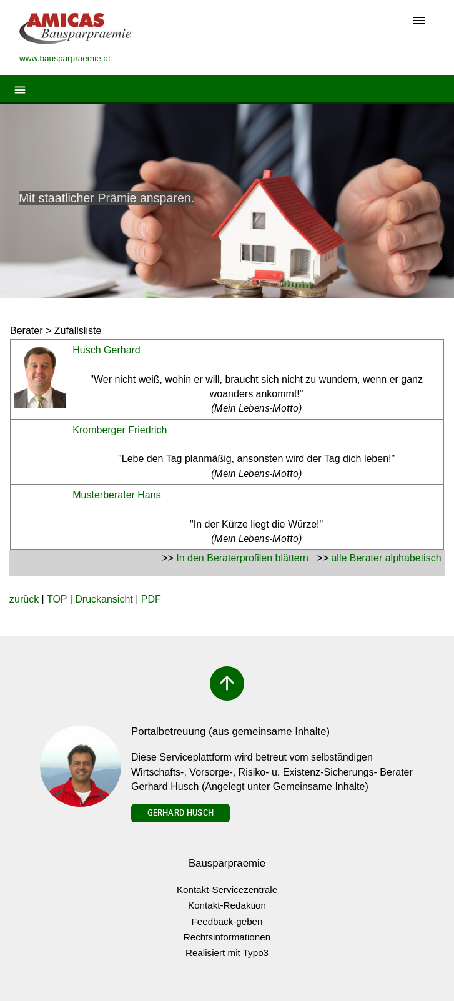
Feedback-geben (227, 921)
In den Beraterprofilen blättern (242, 558)
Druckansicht (103, 599)
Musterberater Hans (116, 495)
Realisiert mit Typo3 (227, 952)
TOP (57, 599)
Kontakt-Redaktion (227, 905)
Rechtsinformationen (227, 937)
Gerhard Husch (180, 812)
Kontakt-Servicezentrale (227, 889)
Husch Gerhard (106, 350)
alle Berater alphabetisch (386, 558)
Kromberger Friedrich (119, 430)
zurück (24, 599)
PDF (151, 599)
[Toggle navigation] (419, 21)
